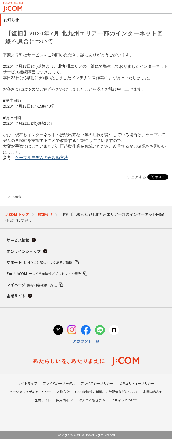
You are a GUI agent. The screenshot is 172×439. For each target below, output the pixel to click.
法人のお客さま (90, 400)
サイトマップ (27, 383)
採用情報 (62, 400)
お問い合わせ (153, 391)
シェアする (136, 177)
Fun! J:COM (44, 273)
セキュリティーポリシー (136, 383)
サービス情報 (18, 240)
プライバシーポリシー (97, 383)
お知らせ (45, 214)
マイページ (32, 284)
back (17, 197)
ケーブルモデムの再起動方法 (41, 157)
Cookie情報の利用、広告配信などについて (106, 391)
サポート (39, 262)
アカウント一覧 (86, 341)
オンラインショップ (24, 251)
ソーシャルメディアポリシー (30, 391)
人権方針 (63, 391)
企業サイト (16, 295)
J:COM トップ (17, 214)
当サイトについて (124, 400)
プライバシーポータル (59, 383)
